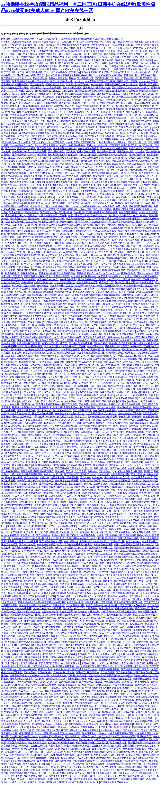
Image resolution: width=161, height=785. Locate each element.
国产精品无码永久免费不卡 (129, 261)
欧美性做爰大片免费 (64, 672)
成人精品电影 (14, 425)
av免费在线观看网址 (149, 185)
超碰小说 (118, 285)
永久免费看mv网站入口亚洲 (81, 486)
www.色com (82, 599)
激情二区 (49, 550)
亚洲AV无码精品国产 (96, 246)
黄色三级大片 (148, 776)
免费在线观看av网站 (18, 87)
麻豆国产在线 (28, 51)
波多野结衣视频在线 (62, 182)
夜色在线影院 (76, 483)
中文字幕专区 (94, 301)
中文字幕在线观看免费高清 (111, 270)
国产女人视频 (27, 730)
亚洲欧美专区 (144, 736)
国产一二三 (52, 459)
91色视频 (83, 334)
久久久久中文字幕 (60, 748)
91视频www (49, 322)
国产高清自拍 (28, 404)
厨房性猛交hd (82, 340)
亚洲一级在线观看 (26, 148)
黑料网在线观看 (84, 389)
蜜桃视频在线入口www (68, 614)
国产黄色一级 (70, 264)
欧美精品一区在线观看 (29, 343)
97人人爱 (69, 106)
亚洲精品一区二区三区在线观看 (140, 75)
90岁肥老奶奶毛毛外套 (78, 84)
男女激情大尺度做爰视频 (27, 486)
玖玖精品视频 (51, 532)
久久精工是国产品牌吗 (53, 218)
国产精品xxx (30, 672)
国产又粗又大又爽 (118, 447)
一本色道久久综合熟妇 (85, 127)
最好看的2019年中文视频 (102, 715)
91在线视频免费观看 (88, 148)
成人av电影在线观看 (69, 103)
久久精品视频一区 (62, 556)
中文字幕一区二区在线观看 (89, 163)
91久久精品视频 (131, 496)
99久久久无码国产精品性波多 (128, 48)
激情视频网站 (120, 148)
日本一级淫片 (95, 66)
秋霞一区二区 (106, 282)
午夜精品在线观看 (10, 392)
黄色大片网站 (110, 630)
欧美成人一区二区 (53, 474)
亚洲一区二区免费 (65, 124)
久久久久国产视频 (97, 596)
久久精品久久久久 (69, 69)
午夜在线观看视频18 (129, 776)
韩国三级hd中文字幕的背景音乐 (139, 444)
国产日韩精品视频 (72, 87)
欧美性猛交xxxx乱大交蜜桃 (16, 142)
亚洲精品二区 (151, 148)
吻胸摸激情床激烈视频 (135, 748)
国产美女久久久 (131, 730)
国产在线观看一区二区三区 (15, 136)
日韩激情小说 (46, 93)
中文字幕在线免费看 (36, 151)
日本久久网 (103, 474)
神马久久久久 (48, 751)
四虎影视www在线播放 (109, 444)
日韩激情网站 (12, 520)
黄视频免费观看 (141, 630)
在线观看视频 (51, 103)
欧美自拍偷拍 (93, 605)
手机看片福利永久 (149, 633)
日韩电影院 (142, 666)
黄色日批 (25, 325)
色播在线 (17, 352)
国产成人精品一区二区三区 (16, 691)
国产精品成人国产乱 (48, 298)
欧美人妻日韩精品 (38, 447)
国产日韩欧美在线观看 (123, 593)
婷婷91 (8, 477)
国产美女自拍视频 (75, 645)
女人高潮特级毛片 (122, 758)
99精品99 (145, 502)
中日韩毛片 (88, 100)
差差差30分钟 (39, 642)
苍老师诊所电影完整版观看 (145, 231)
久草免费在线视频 (126, 352)
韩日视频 (102, 57)
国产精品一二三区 (28, 438)
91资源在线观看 (89, 316)
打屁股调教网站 (15, 377)
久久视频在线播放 (93, 118)
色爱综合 (52, 553)
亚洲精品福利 (77, 584)
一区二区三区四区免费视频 (132, 355)
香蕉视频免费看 (45, 761)
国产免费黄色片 (53, 240)
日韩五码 (94, 182)
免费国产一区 (84, 231)
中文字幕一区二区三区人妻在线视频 (68, 285)
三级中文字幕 (62, 413)
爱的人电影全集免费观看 (122, 288)
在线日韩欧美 (57, 645)
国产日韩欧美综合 (54, 188)
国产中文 (90, 654)
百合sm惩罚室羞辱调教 (124, 578)
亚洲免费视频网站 (66, 273)
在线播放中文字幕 (51, 706)
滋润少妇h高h (107, 395)
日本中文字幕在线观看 (81, 343)
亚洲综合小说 (45, 669)
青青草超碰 (18, 81)
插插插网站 (147, 365)
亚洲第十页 (119, 209)
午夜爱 (152, 395)
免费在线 (50, 124)
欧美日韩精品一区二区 (139, 483)
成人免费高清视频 (95, 764)
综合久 (108, 493)
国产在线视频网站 (148, 526)
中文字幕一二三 (81, 435)
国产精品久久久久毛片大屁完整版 (73, 569)
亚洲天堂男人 (85, 496)
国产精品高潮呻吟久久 (69, 617)
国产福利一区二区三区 (56, 700)
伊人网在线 (8, 608)
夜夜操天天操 (24, 432)
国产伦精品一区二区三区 (48, 90)
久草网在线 (69, 352)
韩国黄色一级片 (125, 151)
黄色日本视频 (132, 240)
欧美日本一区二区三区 (99, 267)
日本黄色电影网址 (115, 432)
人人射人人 (38, 691)
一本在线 (55, 170)
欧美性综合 (21, 291)
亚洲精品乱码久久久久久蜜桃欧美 (49, 566)
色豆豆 (93, 383)
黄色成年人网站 (27, 383)
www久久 (148, 544)
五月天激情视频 (149, 584)
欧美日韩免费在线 (76, 724)
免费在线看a (139, 605)
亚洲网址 (42, 383)
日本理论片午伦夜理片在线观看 (129, 267)
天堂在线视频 (107, 136)
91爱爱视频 (104, 489)
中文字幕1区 (117, 203)
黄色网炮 (53, 563)
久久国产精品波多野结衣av (24, 736)
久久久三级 (68, 90)
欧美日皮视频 (124, 407)
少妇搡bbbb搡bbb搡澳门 (85, 761)
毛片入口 (137, 249)
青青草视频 (122, 197)
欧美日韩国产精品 (47, 617)
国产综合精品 (76, 246)
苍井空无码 (78, 422)
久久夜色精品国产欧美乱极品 (80, 93)
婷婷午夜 (41, 596)
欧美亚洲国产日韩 (120, 191)
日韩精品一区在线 (31, 611)
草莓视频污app (90, 142)
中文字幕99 (29, 553)
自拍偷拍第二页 (126, 224)
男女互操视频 (30, 54)
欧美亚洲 (54, 447)
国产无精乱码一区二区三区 (66, 203)
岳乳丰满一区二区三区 (22, 264)
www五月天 (130, 761)
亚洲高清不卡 (92, 782)
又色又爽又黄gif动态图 (112, 563)
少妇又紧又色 (87, 447)
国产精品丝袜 (112, 535)
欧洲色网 (7, 523)
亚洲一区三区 (12, 246)
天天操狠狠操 (38, 529)
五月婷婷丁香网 (131, 687)
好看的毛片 (81, 416)
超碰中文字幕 (19, 322)
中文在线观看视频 (33, 422)
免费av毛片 (122, 206)
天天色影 (60, 319)
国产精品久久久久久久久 (104, 755)
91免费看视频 (24, 209)
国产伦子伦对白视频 (92, 179)
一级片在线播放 (108, 767)
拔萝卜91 (126, 599)
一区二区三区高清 (78, 715)
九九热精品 (150, 316)
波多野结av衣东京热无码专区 (114, 72)
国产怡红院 (97, 307)
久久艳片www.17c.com (84, 721)
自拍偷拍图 (84, 566)
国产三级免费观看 (48, 590)
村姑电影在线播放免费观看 (60, 666)
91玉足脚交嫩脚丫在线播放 (106, 227)
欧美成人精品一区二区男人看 (29, 614)
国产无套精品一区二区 (13, 72)
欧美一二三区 (132, 276)
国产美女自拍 (87, 697)
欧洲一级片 (7, 179)
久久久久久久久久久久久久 (107, 441)
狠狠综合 (69, 371)
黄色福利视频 (60, 620)
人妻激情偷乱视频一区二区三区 (18, 596)
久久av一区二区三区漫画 (125, 96)
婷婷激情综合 (145, 590)
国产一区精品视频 (58, 60)
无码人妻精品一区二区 (107, 654)
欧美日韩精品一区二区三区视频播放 (79, 758)
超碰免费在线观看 (48, 224)
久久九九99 (53, 529)
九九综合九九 (111, 118)
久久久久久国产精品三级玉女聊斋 (51, 45)
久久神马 (126, 249)
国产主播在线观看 (89, 505)
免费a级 (82, 684)
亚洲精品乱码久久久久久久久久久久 (140, 499)
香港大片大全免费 (105, 167)
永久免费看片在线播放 (105, 410)
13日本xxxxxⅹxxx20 (29, 709)
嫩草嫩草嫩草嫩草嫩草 (81, 520)
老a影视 (51, 596)
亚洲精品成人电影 (124, 608)
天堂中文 (19, 48)
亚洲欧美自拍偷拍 (66, 593)
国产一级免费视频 (134, 462)
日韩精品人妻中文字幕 (125, 718)
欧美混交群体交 (13, 651)
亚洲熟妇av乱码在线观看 (123, 663)
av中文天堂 (101, 130)
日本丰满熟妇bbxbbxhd (65, 148)
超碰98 (72, 78)
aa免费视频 (113, 124)
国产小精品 (142, 127)
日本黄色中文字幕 (44, 340)
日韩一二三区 (149, 237)
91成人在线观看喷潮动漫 (113, 505)
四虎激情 (84, 383)
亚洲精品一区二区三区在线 (26, 386)
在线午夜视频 (35, 322)
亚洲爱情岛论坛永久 (48, 163)
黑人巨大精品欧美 (66, 654)
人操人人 (64, 538)
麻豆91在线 (138, 313)
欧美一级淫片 (128, 103)
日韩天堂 (41, 553)
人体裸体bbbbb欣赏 (111, 611)
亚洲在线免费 (25, 602)
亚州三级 (43, 657)
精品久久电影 (104, 237)
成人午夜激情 (120, 425)
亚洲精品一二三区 (150, 687)
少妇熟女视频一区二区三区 (121, 642)
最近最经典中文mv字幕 (89, 261)
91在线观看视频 (9, 502)
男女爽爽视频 (75, 633)
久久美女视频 (8, 270)
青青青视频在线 (71, 407)
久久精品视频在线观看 (141, 514)
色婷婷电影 (29, 237)
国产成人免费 (103, 87)
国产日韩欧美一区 (107, 666)
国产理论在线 (88, 456)
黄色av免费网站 (89, 72)
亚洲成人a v (100, 200)
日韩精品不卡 (9, 188)
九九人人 (79, 81)
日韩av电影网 (54, 703)
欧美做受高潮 (88, 407)
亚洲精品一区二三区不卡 (43, 453)
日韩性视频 (90, 270)
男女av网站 (80, 450)
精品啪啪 (119, 587)
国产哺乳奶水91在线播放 (88, 221)
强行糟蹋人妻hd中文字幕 (117, 477)
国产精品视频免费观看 (64, 648)
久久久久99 (91, 669)
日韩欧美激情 (40, 78)
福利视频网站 (99, 691)
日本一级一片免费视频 (67, 197)
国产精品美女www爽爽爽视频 (62, 252)
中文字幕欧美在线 (62, 410)
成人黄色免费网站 (123, 264)
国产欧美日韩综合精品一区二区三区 (63, 288)
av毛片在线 (109, 206)
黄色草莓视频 (62, 550)
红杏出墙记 (38, 739)
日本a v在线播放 (52, 346)
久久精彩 (130, 331)
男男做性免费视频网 (95, 224)
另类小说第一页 (106, 197)
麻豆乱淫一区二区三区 (83, 167)
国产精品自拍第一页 (39, 779)
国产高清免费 (44, 148)
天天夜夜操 (36, 185)
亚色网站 (112, 200)
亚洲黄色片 (122, 100)
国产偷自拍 (127, 227)
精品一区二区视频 (48, 767)
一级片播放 (101, 520)
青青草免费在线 (89, 727)
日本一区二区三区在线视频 (70, 764)
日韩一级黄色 (61, 651)
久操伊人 (101, 185)
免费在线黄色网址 (45, 246)
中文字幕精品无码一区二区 (99, 81)
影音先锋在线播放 (80, 45)
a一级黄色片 (29, 313)
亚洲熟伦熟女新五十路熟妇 (98, 115)
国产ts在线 (10, 148)
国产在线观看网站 (123, 581)
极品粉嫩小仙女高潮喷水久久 (20, 505)
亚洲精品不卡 (91, 395)
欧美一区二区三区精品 (92, 234)
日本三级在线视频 (11, 66)
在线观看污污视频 (120, 474)
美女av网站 (129, 697)
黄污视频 (81, 273)
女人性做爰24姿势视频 (64, 773)
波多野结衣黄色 (130, 633)
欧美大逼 (118, 188)
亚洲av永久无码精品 (69, 459)
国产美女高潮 (152, 721)
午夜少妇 (123, 755)
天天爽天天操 (105, 727)
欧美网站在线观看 (133, 316)
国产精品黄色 (153, 255)
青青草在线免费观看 (55, 602)
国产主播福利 (14, 553)
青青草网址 (20, 240)
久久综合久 (15, 517)
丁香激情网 (80, 553)
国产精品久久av (61, 167)
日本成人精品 (147, 282)
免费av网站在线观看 (60, 386)
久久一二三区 (42, 733)
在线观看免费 (150, 413)
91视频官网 (74, 316)
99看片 (105, 191)
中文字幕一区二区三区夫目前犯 (132, 133)
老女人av (34, 69)
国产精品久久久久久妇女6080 (16, 78)
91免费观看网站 (24, 63)
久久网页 (150, 770)
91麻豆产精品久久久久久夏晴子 (17, 96)
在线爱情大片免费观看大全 (114, 782)
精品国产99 (66, 529)
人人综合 (82, 773)
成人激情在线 (88, 459)
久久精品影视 (85, 264)
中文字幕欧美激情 (50, 118)
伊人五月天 (106, 42)
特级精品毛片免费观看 (130, 429)
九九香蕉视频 (17, 118)
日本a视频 (78, 212)
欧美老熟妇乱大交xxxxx (13, 560)
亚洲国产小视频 (34, 72)
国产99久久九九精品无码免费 (140, 194)
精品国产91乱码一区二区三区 (135, 346)
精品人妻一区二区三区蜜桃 (65, 477)
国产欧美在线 (39, 249)
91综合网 (115, 249)
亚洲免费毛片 (12, 325)
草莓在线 (6, 151)
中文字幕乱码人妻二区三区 (109, 660)
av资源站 (14, 127)
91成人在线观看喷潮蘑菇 (111, 298)
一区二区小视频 (65, 112)
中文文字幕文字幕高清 (29, 301)
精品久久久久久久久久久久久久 (103, 273)
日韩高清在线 (28, 392)
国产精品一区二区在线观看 (53, 483)
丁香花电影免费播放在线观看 (77, 441)
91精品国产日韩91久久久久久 (131, 167)
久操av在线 (48, 724)
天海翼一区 (45, 502)
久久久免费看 (112, 517)
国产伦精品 (68, 627)
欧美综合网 (56, 407)
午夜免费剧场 (123, 66)
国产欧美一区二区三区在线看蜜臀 (97, 325)
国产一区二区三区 (103, 264)
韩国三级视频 (103, 304)
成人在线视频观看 (125, 617)
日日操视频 (136, 456)
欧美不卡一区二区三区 (22, 100)
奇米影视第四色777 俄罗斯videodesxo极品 (138, 334)
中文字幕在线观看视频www (48, 514)
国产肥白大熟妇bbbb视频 (135, 349)
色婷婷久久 (97, 493)
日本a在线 (64, 563)
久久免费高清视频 (75, 605)
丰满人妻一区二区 (110, 599)
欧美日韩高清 (110, 212)
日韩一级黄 (30, 620)
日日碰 (69, 471)
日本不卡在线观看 (21, 645)
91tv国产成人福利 (148, 69)
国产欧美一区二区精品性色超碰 (120, 526)
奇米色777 (98, 614)
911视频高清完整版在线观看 (62, 642)
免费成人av (53, 742)
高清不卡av (74, 72)
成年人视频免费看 (111, 221)
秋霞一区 (75, 307)
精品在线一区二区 (33, 581)
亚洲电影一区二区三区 (109, 93)
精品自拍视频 (62, 51)
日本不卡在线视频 (26, 75)
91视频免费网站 (9, 191)
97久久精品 (63, 42)
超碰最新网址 (28, 429)
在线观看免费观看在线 (53, 57)
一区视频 (90, 422)
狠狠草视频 (126, 724)
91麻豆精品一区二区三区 (87, 712)
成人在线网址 (143, 103)
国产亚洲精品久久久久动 (121, 130)
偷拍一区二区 (45, 48)
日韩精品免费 (75, 337)
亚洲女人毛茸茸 (10, 337)
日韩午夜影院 (55, 745)
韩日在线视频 (25, 703)
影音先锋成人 (36, 294)
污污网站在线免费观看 (89, 157)
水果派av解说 (67, 163)
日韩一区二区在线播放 (37, 81)
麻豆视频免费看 (79, 310)
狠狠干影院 (102, 456)
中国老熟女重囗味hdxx (123, 45)
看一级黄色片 (99, 386)
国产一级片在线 (134, 340)
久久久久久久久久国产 (95, 51)
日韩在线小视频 (133, 566)
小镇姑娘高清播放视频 (17, 575)
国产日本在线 (44, 313)
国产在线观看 (97, 575)
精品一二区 (44, 748)
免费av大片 (18, 121)
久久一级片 (52, 234)
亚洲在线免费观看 (44, 194)
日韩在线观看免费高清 (80, 465)
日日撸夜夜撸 (31, 657)
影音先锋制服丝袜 (97, 215)
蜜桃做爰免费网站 (77, 678)
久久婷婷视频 (83, 755)
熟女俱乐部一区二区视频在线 (122, 691)
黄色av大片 (114, 499)
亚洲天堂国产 (124, 648)
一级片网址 (117, 489)
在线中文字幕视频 (26, 617)
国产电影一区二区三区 (91, 681)
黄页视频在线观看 (150, 520)
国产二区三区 (114, 450)
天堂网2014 (40, 703)
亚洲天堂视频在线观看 (63, 133)
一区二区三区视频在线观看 (128, 544)
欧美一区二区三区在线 (143, 279)
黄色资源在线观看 (21, 465)
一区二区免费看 (40, 407)
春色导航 (45, 66)
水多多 (100, 535)
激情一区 (42, 206)
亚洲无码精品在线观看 (125, 590)
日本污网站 (142, 288)
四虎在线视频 (63, 596)
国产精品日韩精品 (29, 337)
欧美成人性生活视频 (62, 779)
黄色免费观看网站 (91, 624)
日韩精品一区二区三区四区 (138, 78)
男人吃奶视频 (138, 474)
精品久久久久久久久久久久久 (96, 736)
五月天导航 (108, 261)
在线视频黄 (145, 709)
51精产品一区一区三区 (88, 770)
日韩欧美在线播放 (51, 462)
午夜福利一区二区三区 (148, 331)
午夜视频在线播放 (30, 106)
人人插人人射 (146, 307)
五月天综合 (73, 325)
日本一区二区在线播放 (56, 72)
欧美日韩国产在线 (69, 234)
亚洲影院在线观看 (145, 654)
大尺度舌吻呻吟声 (66, 526)
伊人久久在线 (40, 608)
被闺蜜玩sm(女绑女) (56, 678)
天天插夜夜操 (77, 560)
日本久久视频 (147, 221)
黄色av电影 (68, 462)
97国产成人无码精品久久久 (105, 435)
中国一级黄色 (67, 221)
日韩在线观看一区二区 (139, 270)
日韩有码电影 (44, 672)
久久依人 (70, 173)
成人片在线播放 (92, 322)
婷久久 (16, 93)
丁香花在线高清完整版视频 (109, 462)
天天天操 (71, 151)
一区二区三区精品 (28, 767)
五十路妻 (12, 703)
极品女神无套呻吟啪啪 (59, 121)
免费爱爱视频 (115, 319)
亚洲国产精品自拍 (83, 694)
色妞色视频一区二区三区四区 (116, 605)
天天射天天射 (110, 776)
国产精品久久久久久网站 (53, 337)
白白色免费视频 (137, 154)
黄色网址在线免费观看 (67, 480)
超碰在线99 (27, 282)
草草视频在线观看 (41, 261)
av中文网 (14, 404)
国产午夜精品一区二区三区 (126, 237)
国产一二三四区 (27, 544)
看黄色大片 (83, 639)
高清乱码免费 (28, 200)
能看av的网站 (16, 212)
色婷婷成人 (62, 307)
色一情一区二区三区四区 (136, 419)
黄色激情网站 (85, 642)
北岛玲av (66, 160)
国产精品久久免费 (65, 322)
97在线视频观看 (47, 54)
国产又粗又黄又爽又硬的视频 (43, 380)
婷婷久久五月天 (150, 93)
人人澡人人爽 (59, 675)
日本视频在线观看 (83, 319)
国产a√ (103, 316)
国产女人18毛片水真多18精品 (94, 636)
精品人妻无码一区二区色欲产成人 (83, 218)
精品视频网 (70, 48)
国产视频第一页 (78, 651)
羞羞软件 (101, 422)
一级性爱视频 (61, 520)
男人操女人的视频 (82, 556)
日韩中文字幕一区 (135, 252)
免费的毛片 (128, 681)
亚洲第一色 (126, 313)
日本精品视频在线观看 (90, 358)
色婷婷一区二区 (130, 221)
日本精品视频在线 (149, 377)
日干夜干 (137, 416)
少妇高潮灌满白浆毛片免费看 (111, 291)
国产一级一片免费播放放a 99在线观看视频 (119, 486)
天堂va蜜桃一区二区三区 (146, 176)
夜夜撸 (125, 112)
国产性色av (105, 471)
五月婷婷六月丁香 (120, 243)
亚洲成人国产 (111, 362)
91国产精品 (147, 328)
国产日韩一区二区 (73, 474)
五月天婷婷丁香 (30, 66)
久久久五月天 (98, 109)
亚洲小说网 (82, 173)
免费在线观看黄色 (58, 78)
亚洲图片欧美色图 (39, 179)
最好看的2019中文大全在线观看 (52, 505)
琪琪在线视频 (106, 608)
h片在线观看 (55, 608)
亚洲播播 (39, 63)
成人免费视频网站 (14, 215)
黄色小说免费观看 (71, 687)
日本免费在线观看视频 (101, 310)
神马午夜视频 (12, 273)
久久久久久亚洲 (115, 240)
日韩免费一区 (86, 404)
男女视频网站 (78, 301)
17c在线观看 (31, 541)
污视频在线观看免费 (29, 57)
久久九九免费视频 (52, 87)
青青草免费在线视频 (34, 276)
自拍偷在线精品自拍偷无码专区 (28, 538)
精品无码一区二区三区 (139, 291)
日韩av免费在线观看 (50, 441)
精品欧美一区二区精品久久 (95, 203)
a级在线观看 (117, 63)
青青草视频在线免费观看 (101, 133)
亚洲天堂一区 (105, 718)
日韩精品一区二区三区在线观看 (91, 112)
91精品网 (86, 438)
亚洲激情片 (89, 87)
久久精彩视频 (12, 459)
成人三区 (19, 712)
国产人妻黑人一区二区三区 (45, 136)
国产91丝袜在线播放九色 (55, 270)
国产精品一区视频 (111, 624)
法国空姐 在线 (130, 185)
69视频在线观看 (107, 368)
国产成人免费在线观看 (45, 331)
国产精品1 (51, 782)
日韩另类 (28, 45)
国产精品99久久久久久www (75, 355)
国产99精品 (49, 368)
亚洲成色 (12, 261)
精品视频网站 (12, 374)
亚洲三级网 (148, 657)
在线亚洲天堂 (143, 380)
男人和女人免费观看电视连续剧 (141, 459)
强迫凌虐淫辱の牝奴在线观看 (140, 203)
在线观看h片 (101, 319)
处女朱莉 (60, 499)
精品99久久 (120, 639)
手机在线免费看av (49, 69)
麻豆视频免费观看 (83, 779)
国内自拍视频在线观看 (64, 502)
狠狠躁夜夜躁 (26, 733)
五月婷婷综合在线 (81, 748)
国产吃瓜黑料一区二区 (93, 349)
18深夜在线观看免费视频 (41, 291)
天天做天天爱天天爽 (20, 358)
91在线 (69, 319)
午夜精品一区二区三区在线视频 (110, 468)
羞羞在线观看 (59, 535)
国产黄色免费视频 (21, 547)
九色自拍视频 (115, 520)
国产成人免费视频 (26, 636)
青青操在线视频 (68, 611)
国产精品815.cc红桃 (35, 121)
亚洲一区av (153, 267)
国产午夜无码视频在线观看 (38, 304)
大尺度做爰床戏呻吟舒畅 (127, 328)
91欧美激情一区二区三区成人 (29, 666)
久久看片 (96, 60)
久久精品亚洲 (107, 672)
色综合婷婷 (119, 694)
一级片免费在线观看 (107, 572)
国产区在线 (87, 160)
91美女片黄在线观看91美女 (108, 496)
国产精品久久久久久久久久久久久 (126, 465)
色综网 (80, 654)
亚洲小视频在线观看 (87, 282)
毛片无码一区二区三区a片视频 (68, 365)
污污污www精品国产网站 (42, 258)
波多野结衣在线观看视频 (120, 721)
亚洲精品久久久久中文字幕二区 (60, 776)
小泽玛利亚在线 (13, 252)
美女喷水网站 (31, 477)
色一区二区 (106, 48)
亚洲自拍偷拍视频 (144, 560)
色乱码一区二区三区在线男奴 (115, 532)
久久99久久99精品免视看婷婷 (86, 206)
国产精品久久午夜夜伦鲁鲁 (81, 535)
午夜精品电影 (127, 700)
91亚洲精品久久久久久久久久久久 (139, 294)
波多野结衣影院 (33, 639)
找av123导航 (28, 651)
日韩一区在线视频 (123, 553)
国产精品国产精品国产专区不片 (138, 160)
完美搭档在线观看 (118, 343)
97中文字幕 (153, 197)
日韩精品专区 (109, 401)
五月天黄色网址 (88, 197)
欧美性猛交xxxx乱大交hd (100, 651)
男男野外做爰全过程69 (42, 197)
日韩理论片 (11, 401)
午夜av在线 (24, 261)
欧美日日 (98, 362)
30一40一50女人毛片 (83, 380)
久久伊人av (29, 456)
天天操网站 (11, 663)
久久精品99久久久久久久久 (59, 294)
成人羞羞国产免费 (115, 340)
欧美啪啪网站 (24, 739)
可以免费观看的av (69, 447)
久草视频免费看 (38, 109)
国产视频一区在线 (107, 538)
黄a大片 (39, 103)
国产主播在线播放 (127, 739)
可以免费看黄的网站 (32, 346)
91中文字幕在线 (15, 413)
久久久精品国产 (106, 374)
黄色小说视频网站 (60, 310)
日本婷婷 (38, 602)
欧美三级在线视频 (146, 529)
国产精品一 (34, 218)
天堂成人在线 (49, 593)
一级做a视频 (125, 630)
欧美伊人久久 (77, 413)
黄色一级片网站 (76, 620)
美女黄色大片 (49, 721)
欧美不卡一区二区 (142, 724)
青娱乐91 (131, 389)
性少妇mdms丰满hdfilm (98, 584)
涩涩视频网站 (84, 517)
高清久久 (41, 75)
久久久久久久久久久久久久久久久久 (125, 575)
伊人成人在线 (64, 453)
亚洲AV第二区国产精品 (56, 581)
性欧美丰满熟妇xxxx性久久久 (123, 377)
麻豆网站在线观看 (129, 106)
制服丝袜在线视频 (26, 389)
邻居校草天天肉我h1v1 (66, 739)
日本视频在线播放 (66, 429)
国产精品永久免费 (92, 337)
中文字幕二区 (102, 593)
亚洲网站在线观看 (44, 499)
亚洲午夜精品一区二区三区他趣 (59, 639)
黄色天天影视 (55, 154)
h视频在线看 (29, 395)
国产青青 (76, 438)
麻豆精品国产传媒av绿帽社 (118, 675)
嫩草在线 (140, 258)
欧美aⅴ (47, 173)
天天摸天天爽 (49, 42)
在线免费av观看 (127, 127)
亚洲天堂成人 (64, 435)
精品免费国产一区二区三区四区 (92, 742)
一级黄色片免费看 (30, 572)
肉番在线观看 (17, 773)
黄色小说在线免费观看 (60, 109)
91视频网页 (36, 87)
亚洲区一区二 (52, 349)
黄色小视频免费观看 (111, 745)
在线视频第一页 (72, 624)
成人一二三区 (146, 386)
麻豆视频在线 (142, 556)
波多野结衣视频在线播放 (73, 145)
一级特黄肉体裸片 (50, 355)
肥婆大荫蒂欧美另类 (49, 663)
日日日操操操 (125, 767)
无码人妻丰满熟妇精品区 (126, 438)
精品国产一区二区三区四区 (133, 118)
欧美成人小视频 (36, 782)
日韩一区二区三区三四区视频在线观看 (34, 569)
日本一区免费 (70, 377)
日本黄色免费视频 (31, 770)
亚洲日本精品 (114, 185)
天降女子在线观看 (10, 587)
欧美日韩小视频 (75, 602)
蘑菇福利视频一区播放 (19, 526)
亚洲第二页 (7, 614)
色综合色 (75, 550)
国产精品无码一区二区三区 (21, 170)
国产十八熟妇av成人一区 (96, 633)
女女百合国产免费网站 (120, 57)
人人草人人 (103, 663)
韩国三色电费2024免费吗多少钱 (67, 578)
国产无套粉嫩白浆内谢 (73, 170)
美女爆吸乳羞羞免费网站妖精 (97, 751)
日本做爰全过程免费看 (31, 368)
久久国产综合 (31, 224)
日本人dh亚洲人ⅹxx (136, 694)
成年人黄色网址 (144, 124)
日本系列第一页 (85, 78)
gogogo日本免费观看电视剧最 (127, 471)
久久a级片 (65, 630)
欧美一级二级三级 (134, 63)
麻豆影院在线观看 (69, 444)
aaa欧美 (50, 319)
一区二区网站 (28, 307)
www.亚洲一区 (146, 691)
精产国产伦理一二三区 (129, 657)
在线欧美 (133, 90)
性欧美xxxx (124, 773)
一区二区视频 (68, 130)
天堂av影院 (59, 605)
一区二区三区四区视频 (105, 231)
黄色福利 (87, 614)
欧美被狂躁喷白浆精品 (19, 124)
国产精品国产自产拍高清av (139, 563)
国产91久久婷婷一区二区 (32, 160)
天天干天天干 (62, 194)
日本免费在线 (91, 767)
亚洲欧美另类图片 (70, 432)
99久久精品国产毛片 (86, 666)
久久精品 (38, 584)
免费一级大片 (37, 575)
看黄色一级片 (146, 493)
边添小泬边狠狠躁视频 (13, 556)
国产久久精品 (132, 587)
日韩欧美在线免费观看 (53, 486)
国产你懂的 (52, 127)
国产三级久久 (92, 136)
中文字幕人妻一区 (24, 499)
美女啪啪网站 (105, 328)
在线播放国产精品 (87, 718)
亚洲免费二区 (65, 331)
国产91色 (45, 718)
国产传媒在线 (95, 416)
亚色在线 (58, 48)
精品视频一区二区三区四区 (136, 620)
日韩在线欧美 (140, 648)
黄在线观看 (102, 447)
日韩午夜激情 (113, 349)
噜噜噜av (112, 739)
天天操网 (6, 322)
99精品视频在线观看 (79, 60)
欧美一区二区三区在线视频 (33, 745)
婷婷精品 (133, 493)
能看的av (102, 499)
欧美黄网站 (18, 151)
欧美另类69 (93, 724)
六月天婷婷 (102, 288)
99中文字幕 (98, 517)
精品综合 (73, 227)
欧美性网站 (108, 157)
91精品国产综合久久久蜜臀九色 (21, 493)
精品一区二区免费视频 (24, 285)
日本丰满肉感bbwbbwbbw (54, 401)
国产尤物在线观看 (34, 712)
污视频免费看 (53, 627)
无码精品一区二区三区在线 (59, 712)
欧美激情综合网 (50, 611)
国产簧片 (32, 560)
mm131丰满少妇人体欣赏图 (59, 63)
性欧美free (97, 477)
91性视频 (140, 151)
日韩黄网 (12, 328)
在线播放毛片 (51, 422)
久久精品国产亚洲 (80, 276)
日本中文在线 (43, 203)
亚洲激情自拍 (82, 371)
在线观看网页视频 (134, 234)
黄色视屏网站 (44, 620)
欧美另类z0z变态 (85, 130)
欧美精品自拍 (71, 541)
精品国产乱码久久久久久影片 (16, 578)
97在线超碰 (44, 310)
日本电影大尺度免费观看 (64, 718)
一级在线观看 (84, 209)
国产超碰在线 (24, 267)
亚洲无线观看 (32, 118)
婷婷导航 (98, 556)
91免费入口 (13, 106)
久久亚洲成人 (122, 395)
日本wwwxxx (96, 255)
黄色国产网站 (146, 246)
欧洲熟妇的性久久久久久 (83, 538)
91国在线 (116, 160)
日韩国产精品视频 (17, 742)
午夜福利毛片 (35, 173)
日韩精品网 (27, 587)
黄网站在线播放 (29, 748)
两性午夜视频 (124, 614)
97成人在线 (145, 121)
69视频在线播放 (10, 730)
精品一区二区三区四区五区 (28, 371)
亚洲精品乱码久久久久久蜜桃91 (121, 84)
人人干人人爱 (64, 721)
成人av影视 (82, 255)
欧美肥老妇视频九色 (147, 389)
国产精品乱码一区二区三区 (92, 279)
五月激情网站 (112, 139)
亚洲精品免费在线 (68, 681)
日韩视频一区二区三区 (89, 502)
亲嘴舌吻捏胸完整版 (80, 581)
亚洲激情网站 (25, 328)
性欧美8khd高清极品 (18, 185)
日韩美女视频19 (25, 340)
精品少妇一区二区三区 (13, 462)
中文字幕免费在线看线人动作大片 (75, 544)
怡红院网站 (38, 432)
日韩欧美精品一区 (84, 462)
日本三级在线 (70, 154)
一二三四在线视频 (45, 307)
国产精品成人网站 (49, 212)
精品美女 (28, 514)
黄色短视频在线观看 (88, 392)
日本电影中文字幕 (121, 304)
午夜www (69, 745)
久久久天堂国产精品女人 (70, 258)
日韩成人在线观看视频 (96, 483)
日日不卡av (66, 380)
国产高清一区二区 (104, 78)
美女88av (50, 614)
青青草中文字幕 (143, 651)
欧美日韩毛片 (126, 556)
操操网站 (129, 380)
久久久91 (39, 678)
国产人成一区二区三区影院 (116, 511)
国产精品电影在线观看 (51, 541)
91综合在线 (25, 191)
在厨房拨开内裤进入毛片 (104, 355)
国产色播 (133, 425)
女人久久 (63, 191)
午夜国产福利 (37, 450)
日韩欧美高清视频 (136, 627)
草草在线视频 (105, 188)
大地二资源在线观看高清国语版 (132, 374)
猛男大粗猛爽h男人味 (61, 81)
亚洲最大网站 (86, 252)
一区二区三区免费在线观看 (39, 413)
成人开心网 (57, 730)
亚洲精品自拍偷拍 (135, 432)
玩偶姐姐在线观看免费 (130, 413)
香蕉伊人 (57, 425)
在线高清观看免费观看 (22, 194)
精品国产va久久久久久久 (32, 319)
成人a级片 (22, 779)
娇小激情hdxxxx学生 (29, 401)
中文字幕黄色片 (146, 718)
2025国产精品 (24, 249)
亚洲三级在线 (112, 700)
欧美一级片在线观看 (127, 368)
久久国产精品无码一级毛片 (37, 425)
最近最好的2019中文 (111, 730)
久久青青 (77, 368)
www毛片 (112, 279)
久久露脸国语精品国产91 (14, 298)
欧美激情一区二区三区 (55, 374)
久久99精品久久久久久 (22, 145)
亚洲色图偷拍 (90, 368)
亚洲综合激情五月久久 (130, 145)
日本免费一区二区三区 (100, 285)
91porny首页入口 (50, 255)
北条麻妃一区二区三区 (19, 566)
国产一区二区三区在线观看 (28, 697)
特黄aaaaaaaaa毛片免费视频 (45, 758)
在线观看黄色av (95, 346)
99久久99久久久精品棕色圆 (60, 416)
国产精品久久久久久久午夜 (43, 681)
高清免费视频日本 (132, 450)
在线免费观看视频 (141, 532)
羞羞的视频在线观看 (82, 75)
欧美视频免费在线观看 (120, 678)
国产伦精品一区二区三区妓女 (62, 334)
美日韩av (19, 349)
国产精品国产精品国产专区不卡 (95, 425)
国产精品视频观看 (84, 90)
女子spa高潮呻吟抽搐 (131, 139)
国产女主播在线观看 (62, 523)
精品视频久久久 (87, 185)
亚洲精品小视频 (47, 273)
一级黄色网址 (14, 54)
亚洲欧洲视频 (70, 425)
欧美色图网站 (105, 383)
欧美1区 (119, 78)
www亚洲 (52, 75)
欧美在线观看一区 (118, 514)
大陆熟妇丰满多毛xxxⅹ (81, 200)
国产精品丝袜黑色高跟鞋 (115, 218)
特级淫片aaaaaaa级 (134, 770)
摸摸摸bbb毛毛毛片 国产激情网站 (18, 279)
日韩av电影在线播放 (128, 538)
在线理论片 (15, 675)
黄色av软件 (75, 191)
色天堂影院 (107, 770)
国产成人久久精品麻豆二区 (102, 773)
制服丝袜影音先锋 (108, 127)
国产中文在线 (111, 106)
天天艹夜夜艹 (102, 252)
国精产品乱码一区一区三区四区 (26, 755)
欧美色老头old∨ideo (80, 691)
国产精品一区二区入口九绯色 (131, 136)
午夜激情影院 (14, 514)
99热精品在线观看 (103, 544)
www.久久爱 (80, 63)
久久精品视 (91, 298)
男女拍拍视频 (65, 553)
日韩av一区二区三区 (92, 550)
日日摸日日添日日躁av (28, 270)
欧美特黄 (60, 471)
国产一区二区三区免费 (49, 392)
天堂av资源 (139, 57)
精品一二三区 (12, 648)
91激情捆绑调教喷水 (113, 331)
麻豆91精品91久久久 (48, 279)
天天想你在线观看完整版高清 (16, 42)
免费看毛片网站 (9, 605)
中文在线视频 (120, 493)
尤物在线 (82, 611)
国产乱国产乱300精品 (108, 103)
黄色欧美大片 (27, 535)
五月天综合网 (55, 377)
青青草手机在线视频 (123, 684)
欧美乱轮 (45, 477)
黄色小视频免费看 (19, 182)
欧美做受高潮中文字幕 (112, 392)
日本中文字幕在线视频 (42, 633)
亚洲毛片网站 (65, 450)
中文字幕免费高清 (100, 45)
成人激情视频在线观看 (17, 453)
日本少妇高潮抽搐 (32, 352)
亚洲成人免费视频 (86, 648)
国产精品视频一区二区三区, (135, 669)
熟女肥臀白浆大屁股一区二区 (109, 404)
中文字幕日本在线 (131, 93)
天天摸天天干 (137, 112)
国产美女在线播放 (26, 231)
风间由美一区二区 (94, 139)
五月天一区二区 (98, 121)
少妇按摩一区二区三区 (90, 776)
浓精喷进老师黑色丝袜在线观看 (26, 624)
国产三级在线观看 (136, 163)
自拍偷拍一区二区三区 (126, 115)
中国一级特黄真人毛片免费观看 (121, 307)
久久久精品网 (79, 596)
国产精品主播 (70, 383)
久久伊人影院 (66, 590)
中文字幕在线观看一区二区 (91, 352)
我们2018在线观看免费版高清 (27, 288)
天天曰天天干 (121, 547)
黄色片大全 (31, 215)
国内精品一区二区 (113, 179)
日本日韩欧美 (142, 681)
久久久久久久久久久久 (72, 298)
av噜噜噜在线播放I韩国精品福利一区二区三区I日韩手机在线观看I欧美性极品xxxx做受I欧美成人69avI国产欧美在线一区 (62, 39)
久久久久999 (145, 368)
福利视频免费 (51, 584)
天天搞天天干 (146, 703)
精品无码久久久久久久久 (106, 176)
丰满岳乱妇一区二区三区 (99, 645)
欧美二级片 (11, 57)
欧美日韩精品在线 (104, 90)
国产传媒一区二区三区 (32, 459)
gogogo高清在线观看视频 (14, 694)
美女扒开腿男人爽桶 (88, 429)
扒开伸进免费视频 (101, 438)
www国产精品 (14, 203)
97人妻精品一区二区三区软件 (109, 389)
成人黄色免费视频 (145, 617)
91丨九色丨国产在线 (127, 173)
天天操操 (136, 191)
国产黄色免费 (49, 654)
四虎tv (86, 508)
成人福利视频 (73, 100)
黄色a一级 (56, 66)
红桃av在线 (83, 575)
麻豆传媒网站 (99, 240)
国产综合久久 (69, 231)
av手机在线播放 (151, 139)
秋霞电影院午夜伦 (142, 407)
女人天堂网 (22, 727)
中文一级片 (121, 90)
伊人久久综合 (24, 157)
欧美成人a (47, 770)
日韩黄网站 (86, 176)
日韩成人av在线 (145, 273)
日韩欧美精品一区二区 (25, 523)
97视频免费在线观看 (137, 170)
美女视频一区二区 (69, 532)
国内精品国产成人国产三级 (82, 374)
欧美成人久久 (26, 103)
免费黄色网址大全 (43, 282)
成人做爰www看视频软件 (108, 697)
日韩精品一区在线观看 (26, 441)
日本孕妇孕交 (146, 751)
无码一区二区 (118, 170)
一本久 (141, 745)
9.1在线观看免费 (83, 590)
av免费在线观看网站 (86, 188)
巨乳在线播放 (130, 386)
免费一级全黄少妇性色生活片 (52, 200)
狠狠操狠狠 (150, 109)
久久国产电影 (55, 383)
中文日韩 (147, 480)
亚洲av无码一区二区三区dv (130, 325)
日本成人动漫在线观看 (72, 136)
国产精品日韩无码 (66, 599)
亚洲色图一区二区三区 (44, 209)
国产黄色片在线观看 (85, 572)
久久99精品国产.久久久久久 (125, 584)
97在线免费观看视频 (43, 547)
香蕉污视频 (59, 660)
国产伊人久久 (14, 456)
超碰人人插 (125, 416)
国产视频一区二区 (106, 151)
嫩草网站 (18, 477)
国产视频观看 (46, 115)
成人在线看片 (90, 328)
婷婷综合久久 (14, 237)
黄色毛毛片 (122, 715)
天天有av (57, 508)
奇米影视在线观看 (142, 678)
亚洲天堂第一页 (132, 188)
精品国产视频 (43, 648)
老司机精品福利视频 (148, 578)
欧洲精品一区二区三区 (126, 81)
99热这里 (64, 584)
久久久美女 (38, 358)
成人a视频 (144, 96)
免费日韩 (27, 584)
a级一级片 (137, 599)
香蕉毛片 (60, 724)
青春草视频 (85, 227)
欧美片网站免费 (76, 313)
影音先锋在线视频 (33, 176)
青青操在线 (15, 584)
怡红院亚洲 (124, 279)
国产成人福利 (117, 252)
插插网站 (122, 401)
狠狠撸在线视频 (128, 182)
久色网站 (31, 167)
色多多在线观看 (35, 240)
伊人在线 (59, 93)
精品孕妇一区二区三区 (147, 608)
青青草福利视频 (72, 514)
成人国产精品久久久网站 (106, 453)
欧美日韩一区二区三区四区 (118, 550)
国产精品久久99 (40, 645)
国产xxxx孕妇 (53, 432)
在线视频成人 (116, 276)
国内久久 (108, 581)
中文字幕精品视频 (19, 633)
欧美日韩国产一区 (119, 456)
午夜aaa (64, 636)
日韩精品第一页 (64, 572)
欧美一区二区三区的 (140, 715)
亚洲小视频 (66, 212)
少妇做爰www (136, 547)
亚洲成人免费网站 (21, 407)
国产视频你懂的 (56, 151)
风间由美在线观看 (32, 599)
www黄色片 (79, 529)
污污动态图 (118, 459)
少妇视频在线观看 (91, 511)
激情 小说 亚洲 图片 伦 (29, 112)
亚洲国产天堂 (146, 84)
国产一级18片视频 (68, 237)
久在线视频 (59, 362)
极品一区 (98, 106)
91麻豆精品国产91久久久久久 (101, 413)
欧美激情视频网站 (83, 703)
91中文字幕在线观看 (20, 316)
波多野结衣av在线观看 (124, 736)
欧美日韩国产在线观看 (65, 304)
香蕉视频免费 (112, 346)
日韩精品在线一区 (103, 694)
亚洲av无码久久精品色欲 (62, 389)
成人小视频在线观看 (59, 206)
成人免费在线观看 (11, 724)
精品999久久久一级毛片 (17, 758)
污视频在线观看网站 (115, 163)
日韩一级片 (44, 523)
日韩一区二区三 (44, 520)
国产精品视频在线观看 (111, 761)
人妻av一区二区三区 (97, 529)
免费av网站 (113, 313)
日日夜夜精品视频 (66, 209)
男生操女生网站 (19, 69)
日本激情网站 (14, 599)
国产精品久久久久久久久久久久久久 (131, 87)
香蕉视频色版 (129, 611)
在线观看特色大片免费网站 (56, 301)
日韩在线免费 (132, 502)
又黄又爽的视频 (130, 60)
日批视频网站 (113, 620)
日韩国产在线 (92, 365)
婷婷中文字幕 (88, 103)
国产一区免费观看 (91, 687)
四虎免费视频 (110, 416)
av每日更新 (59, 243)
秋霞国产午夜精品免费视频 (21, 362)
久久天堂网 (80, 471)
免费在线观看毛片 (91, 191)
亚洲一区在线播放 (126, 529)
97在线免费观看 (68, 279)
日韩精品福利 (28, 648)
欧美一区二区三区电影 (26, 221)
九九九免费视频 (88, 69)
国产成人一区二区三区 (87, 745)
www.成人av (66, 127)
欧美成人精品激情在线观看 (26, 654)
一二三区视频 (36, 130)
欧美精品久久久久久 (70, 489)
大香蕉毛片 (56, 264)
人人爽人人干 (40, 60)
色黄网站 (33, 590)
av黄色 (36, 42)
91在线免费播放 (108, 429)
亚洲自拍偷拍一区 (28, 502)
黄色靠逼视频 (100, 465)
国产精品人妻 (43, 730)
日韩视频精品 (21, 109)
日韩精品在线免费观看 (75, 267)
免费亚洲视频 (53, 160)
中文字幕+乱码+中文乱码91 (24, 115)
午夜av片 (34, 718)
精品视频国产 (131, 489)
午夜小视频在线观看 (133, 624)
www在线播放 (104, 459)
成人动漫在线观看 (111, 60)
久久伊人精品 (138, 72)
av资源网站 (125, 764)
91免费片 (123, 596)
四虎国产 (148, 471)
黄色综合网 (146, 60)
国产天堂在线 (70, 404)
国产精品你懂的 (80, 121)
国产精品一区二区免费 (56, 715)
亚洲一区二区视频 (130, 517)
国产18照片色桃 (28, 310)
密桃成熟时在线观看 (25, 761)
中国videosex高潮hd (15, 167)
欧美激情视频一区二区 (44, 526)
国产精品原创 (68, 249)
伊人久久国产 (148, 730)
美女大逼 (22, 380)
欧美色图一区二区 (33, 532)
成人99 (33, 206)
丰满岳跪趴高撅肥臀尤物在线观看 (72, 493)
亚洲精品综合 (136, 109)
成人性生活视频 (70, 176)
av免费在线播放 (136, 468)
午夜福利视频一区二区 (112, 194)
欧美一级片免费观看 (88, 48)
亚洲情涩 (97, 581)
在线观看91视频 (148, 276)
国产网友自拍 (12, 572)
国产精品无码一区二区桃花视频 (118, 712)
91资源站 (37, 267)
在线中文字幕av (29, 483)
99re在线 (75, 505)
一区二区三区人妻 (10, 200)
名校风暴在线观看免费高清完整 (24, 255)
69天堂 (4, 584)
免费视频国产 (21, 84)
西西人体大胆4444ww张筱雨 (22, 669)
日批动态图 (49, 599)
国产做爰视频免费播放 (116, 54)
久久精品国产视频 (46, 429)
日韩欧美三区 (153, 57)
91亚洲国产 (65, 422)
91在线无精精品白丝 (64, 282)
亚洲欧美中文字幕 (55, 84)
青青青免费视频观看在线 (49, 404)
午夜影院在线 (44, 362)
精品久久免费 (140, 614)
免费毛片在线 (150, 429)
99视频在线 (94, 611)
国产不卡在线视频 (102, 590)
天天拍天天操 (99, 377)
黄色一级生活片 (41, 578)
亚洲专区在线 (128, 273)
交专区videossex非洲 (20, 687)
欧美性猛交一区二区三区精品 (50, 100)
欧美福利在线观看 (53, 371)
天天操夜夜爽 (67, 742)
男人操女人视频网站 (84, 291)
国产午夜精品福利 (125, 672)
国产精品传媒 (19, 154)
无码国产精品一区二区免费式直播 (85, 675)
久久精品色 (153, 605)
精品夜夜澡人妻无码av (71, 767)
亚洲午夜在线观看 (44, 96)
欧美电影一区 (111, 556)
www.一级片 (97, 84)
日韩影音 (36, 724)
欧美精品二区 (44, 167)
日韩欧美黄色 (39, 191)
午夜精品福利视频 (48, 221)
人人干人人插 (9, 602)
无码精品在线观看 (17, 173)
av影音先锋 (126, 176)
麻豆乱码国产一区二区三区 (138, 285)
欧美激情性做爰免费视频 (15, 258)
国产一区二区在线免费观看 (84, 42)
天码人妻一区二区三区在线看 (87, 54)
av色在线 (102, 733)
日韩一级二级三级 (64, 340)
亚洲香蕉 (145, 489)
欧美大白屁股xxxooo (70, 587)
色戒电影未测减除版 (36, 377)
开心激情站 (58, 173)
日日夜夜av (85, 377)
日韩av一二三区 (67, 398)
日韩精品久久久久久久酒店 (133, 215)
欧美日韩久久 (14, 751)
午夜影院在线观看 (70, 349)
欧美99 (45, 386)
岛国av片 (72, 566)
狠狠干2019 (151, 100)
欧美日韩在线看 (44, 651)
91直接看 (143, 182)
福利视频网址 (50, 727)
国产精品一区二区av (134, 255)
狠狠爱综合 (149, 416)
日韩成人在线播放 (124, 651)
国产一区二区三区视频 (126, 282)
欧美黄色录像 (60, 313)
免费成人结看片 (88, 444)
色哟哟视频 (13, 307)
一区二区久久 (26, 90)
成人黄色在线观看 (110, 365)
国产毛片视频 (148, 496)
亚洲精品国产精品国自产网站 (81, 57)
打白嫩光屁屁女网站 (32, 776)
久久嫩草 (151, 745)
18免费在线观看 (112, 681)
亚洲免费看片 (133, 404)
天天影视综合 (21, 179)
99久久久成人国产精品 (147, 593)
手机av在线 (106, 148)
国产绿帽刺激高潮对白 (132, 535)
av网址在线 (146, 587)
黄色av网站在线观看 (40, 365)
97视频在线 (38, 416)
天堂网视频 (38, 124)
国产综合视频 (73, 660)
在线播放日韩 (126, 258)
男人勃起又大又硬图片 (46, 145)
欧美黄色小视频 (81, 109)
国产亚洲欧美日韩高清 (33, 234)
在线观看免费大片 (70, 663)
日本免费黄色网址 (99, 541)
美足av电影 (34, 355)
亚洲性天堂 (137, 773)
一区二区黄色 (63, 54)
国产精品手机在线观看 (134, 322)
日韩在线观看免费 (26, 410)
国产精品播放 (43, 535)
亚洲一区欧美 (89, 489)
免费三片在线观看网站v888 (107, 419)
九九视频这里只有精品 (60, 694)
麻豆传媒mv (20, 355)
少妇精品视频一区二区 (96, 627)
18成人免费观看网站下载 (121, 733)
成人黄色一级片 (58, 316)
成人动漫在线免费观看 (146, 553)
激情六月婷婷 (130, 745)
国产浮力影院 (127, 124)
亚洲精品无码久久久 (72, 118)
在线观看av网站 (151, 599)
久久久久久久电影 (52, 352)
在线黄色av (151, 319)
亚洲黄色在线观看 (86, 151)
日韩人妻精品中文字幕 (22, 678)
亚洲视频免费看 (94, 212)
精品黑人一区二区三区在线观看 (129, 645)
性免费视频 (69, 770)
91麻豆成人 (132, 246)
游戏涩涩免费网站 (10, 234)
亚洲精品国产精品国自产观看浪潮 (108, 508)
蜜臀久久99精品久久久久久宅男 (71, 547)
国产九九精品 (132, 392)
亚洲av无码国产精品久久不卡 (43, 398)
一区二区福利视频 (53, 624)
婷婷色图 (110, 100)
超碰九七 (146, 191)
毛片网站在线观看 (109, 724)
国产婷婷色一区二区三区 (98, 578)
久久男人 (61, 751)
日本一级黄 (109, 66)
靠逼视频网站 (134, 383)
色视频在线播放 (52, 176)
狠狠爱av (143, 739)
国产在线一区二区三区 (146, 581)
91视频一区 (110, 614)
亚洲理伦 (73, 636)
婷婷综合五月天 (62, 328)
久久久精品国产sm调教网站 (108, 75)
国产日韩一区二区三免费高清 (123, 121)
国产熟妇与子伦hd (17, 435)
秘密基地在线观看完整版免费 (100, 657)
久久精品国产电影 (109, 182)
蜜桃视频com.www (26, 163)
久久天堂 (40, 127)
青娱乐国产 (105, 758)
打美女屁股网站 (126, 666)
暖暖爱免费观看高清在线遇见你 (37, 471)
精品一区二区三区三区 (102, 639)
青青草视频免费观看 (47, 237)
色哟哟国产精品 (63, 291)
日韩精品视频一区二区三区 (62, 496)
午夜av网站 (121, 157)
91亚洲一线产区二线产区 (55, 343)
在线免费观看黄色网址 (64, 157)
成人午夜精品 (21, 206)
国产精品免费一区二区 (71, 139)
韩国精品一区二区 (89, 532)
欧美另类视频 (51, 697)
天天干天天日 (49, 112)
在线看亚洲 (112, 764)
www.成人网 (124, 410)
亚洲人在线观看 (29, 93)
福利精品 (94, 599)
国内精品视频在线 (142, 767)
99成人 (140, 319)
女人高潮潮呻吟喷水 (133, 301)
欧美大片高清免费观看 (58, 276)
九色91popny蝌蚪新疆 (34, 252)
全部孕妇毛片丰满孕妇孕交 (87, 331)
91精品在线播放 (117, 483)
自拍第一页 (45, 736)
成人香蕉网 (76, 51)
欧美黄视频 (64, 75)
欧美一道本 (74, 179)
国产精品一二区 (117, 627)
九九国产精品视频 (27, 663)
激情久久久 (49, 764)
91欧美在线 (22, 681)
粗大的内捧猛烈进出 (42, 325)
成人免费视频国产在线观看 (28, 700)
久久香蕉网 (89, 288)
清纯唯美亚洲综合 (69, 697)
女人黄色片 (135, 755)
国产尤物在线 (146, 310)
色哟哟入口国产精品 (27, 480)
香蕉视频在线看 (15, 541)
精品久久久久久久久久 (67, 419)
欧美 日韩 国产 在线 (102, 569)
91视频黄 (17, 313)
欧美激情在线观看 (28, 508)
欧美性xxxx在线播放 (31, 374)
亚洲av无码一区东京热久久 (97, 96)
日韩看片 (57, 770)
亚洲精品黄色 (32, 212)
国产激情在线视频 (122, 523)
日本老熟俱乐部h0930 (52, 106)
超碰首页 (70, 188)
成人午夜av (45, 508)
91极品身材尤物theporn (144, 66)
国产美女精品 (37, 84)
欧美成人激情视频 (144, 130)
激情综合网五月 (122, 727)
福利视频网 (29, 203)
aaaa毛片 (5, 529)
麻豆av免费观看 (131, 520)
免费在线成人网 (58, 179)
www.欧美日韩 (73, 142)
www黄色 (139, 721)
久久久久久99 (27, 127)
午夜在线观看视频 (111, 301)
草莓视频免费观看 (108, 560)
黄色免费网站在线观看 (34, 334)
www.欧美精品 (12, 550)
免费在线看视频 (116, 246)
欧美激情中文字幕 (11, 334)
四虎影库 (96, 566)
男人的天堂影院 (83, 106)
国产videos (85, 477)
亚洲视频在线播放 (24, 489)
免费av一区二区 (9, 103)
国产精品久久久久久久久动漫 (133, 200)
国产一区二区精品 (102, 209)
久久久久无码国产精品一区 (93, 154)
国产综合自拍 (28, 246)
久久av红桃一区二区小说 (39, 556)
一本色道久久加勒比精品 (90, 526)
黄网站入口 (86, 419)
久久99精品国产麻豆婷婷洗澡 (61, 575)
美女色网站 (46, 709)
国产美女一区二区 (137, 142)
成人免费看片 (146, 173)
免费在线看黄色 (40, 316)
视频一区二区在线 (20, 529)
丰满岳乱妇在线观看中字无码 (81, 499)
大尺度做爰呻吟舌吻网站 (139, 209)
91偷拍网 (67, 703)
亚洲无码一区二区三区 (126, 310)
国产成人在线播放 (106, 407)
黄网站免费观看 (144, 700)
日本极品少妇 (33, 462)
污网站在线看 (139, 304)
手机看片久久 (137, 100)
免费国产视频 (115, 316)
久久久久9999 (133, 541)
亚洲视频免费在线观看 (137, 298)
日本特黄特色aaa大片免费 (116, 337)
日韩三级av (120, 383)
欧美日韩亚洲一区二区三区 (84, 194)
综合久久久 (142, 224)
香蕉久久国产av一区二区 (142, 157)
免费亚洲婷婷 (147, 106)
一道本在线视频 (45, 51)
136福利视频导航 (142, 523)
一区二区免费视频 (97, 678)
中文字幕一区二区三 (112, 566)
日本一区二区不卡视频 (49, 231)
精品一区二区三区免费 (46, 587)
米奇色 (16, 748)
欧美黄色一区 (74, 751)
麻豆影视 (42, 154)
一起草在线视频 (139, 395)
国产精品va (61, 633)
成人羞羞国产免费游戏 (63, 261)
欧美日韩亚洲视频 (128, 212)
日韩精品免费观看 (48, 139)
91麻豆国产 (43, 170)
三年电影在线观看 (78, 709)
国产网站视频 (57, 657)
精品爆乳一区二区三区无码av (97, 587)
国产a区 (32, 298)
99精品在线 (81, 133)
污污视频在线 (76, 270)
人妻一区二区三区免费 (136, 51)
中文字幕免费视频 (41, 157)
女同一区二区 (118, 541)
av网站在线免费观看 (90, 480)
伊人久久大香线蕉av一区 (85, 706)
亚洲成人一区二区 (17, 782)
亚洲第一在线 (98, 340)
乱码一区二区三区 (43, 328)
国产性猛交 (31, 48)
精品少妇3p (151, 575)
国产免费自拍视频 (114, 234)
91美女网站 (124, 231)
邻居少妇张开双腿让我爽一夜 (41, 227)
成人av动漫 (52, 538)
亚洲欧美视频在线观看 (71, 224)
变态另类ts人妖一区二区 (80, 468)
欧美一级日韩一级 (106, 648)
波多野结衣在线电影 (110, 294)
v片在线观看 (96, 334)
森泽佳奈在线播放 (22, 60)
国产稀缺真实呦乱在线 (98, 170)
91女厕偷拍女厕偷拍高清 (102, 173)
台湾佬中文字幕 (86, 304)
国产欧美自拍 (48, 572)
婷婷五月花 (87, 660)
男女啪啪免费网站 (146, 663)
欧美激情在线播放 (28, 605)
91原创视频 (18, 639)
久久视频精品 (89, 617)
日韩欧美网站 (52, 130)
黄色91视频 (42, 285)
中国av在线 (134, 401)
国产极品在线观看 (139, 422)
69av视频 (154, 133)
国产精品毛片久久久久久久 (61, 517)
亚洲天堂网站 (152, 63)
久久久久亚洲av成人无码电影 (59, 755)
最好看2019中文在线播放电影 (128, 42)
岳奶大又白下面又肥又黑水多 (32, 563)
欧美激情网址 (106, 142)
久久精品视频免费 (86, 249)
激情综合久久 (8, 380)
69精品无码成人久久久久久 (80, 243)
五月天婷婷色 (149, 486)
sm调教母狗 (54, 249)
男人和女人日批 (13, 243)
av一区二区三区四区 (98, 63)
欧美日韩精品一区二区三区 (42, 435)
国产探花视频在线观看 (141, 343)
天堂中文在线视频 (128, 703)
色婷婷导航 (45, 605)
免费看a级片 (23, 197)
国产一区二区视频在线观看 (28, 715)
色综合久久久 (52, 358)
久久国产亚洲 (115, 51)
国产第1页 (42, 389)
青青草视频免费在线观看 (18, 642)
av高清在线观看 (23, 608)
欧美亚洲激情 (136, 148)
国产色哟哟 (115, 112)
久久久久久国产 (32, 721)
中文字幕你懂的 (31, 751)
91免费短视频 (151, 340)
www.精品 (49, 419)
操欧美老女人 (64, 368)
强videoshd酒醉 (147, 115)
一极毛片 (53, 395)
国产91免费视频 (87, 237)
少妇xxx (32, 154)
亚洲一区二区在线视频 (139, 508)
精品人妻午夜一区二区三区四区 (121, 709)
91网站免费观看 (22, 660)
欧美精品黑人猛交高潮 (126, 69)
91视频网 (112, 224)
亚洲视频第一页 (100, 748)
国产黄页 (100, 100)
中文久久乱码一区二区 (48, 456)
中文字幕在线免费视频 (86, 294)
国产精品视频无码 (82, 410)
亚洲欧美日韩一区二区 (101, 547)
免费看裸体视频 (69, 358)
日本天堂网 (115, 748)
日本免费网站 (14, 45)
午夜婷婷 (93, 471)
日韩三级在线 (81, 182)
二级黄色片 (120, 142)
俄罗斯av (85, 307)
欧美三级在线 (127, 654)
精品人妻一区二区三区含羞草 (41, 684)
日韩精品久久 (105, 69)
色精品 (112, 529)
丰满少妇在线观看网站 (34, 517)
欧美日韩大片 (96, 709)
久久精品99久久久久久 (93, 432)
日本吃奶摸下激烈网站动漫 (128, 602)
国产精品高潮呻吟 (82, 453)
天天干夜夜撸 (149, 188)
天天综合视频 (102, 243)
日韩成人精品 (8, 343)
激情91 (46, 182)
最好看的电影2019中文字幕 (142, 742)
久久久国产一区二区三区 (32, 627)
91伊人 (80, 322)
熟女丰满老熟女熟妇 (36, 496)
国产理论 (52, 191)
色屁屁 (76, 160)
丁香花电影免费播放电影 (68, 96)
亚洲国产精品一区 (95, 313)
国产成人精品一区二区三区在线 (48, 142)
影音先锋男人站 (118, 742)
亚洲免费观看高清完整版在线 (91, 124)
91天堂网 (110, 352)
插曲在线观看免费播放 (57, 691)
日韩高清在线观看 (117, 154)
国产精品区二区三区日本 (41, 468)
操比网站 (113, 215)
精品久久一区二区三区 (99, 684)
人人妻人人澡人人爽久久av (69, 115)
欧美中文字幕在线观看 (75, 66)
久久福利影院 (83, 240)
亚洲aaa (79, 627)
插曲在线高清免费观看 (141, 206)
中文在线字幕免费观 (142, 477)
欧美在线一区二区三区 (26, 139)
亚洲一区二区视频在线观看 (37, 243)
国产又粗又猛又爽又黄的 (137, 660)
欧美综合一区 (46, 480)
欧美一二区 (62, 246)
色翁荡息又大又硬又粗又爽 (109, 380)
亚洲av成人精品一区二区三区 (102, 145)
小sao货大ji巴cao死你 (118, 422)
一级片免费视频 (137, 197)
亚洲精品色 (103, 249)
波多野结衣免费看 (133, 358)
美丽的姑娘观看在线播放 (31, 188)
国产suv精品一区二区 (101, 371)
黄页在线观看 (88, 663)
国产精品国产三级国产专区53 (54, 438)
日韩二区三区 (42, 264)
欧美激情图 (10, 617)
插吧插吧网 (143, 642)
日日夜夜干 (20, 398)
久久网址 (6, 60)
